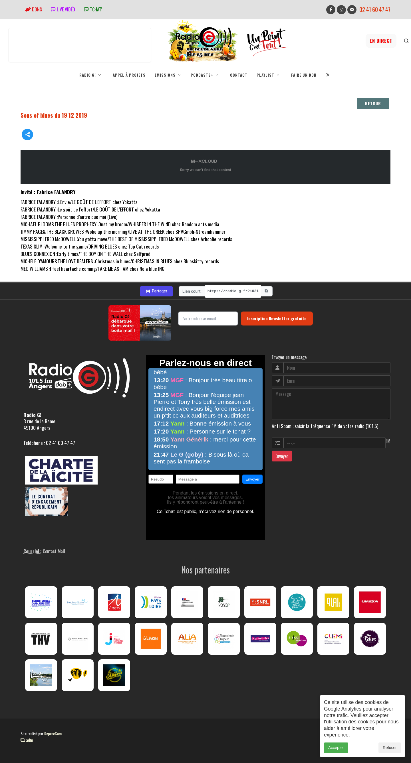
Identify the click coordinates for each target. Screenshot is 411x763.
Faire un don (304, 75)
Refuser (390, 747)
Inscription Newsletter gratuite (277, 318)
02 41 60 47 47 (374, 9)
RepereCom (53, 733)
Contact (238, 75)
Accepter (336, 747)
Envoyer (281, 456)
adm (27, 740)
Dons (33, 9)
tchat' (93, 9)
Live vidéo (63, 9)
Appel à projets (129, 75)
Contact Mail (54, 551)
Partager (156, 291)
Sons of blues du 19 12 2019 (54, 115)
